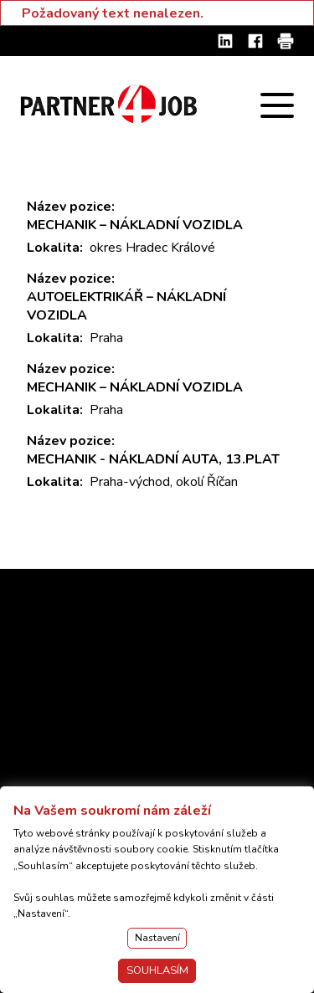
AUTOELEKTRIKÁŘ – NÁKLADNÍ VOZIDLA (126, 306)
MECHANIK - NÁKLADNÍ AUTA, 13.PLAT (153, 459)
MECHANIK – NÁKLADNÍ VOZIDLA (135, 225)
